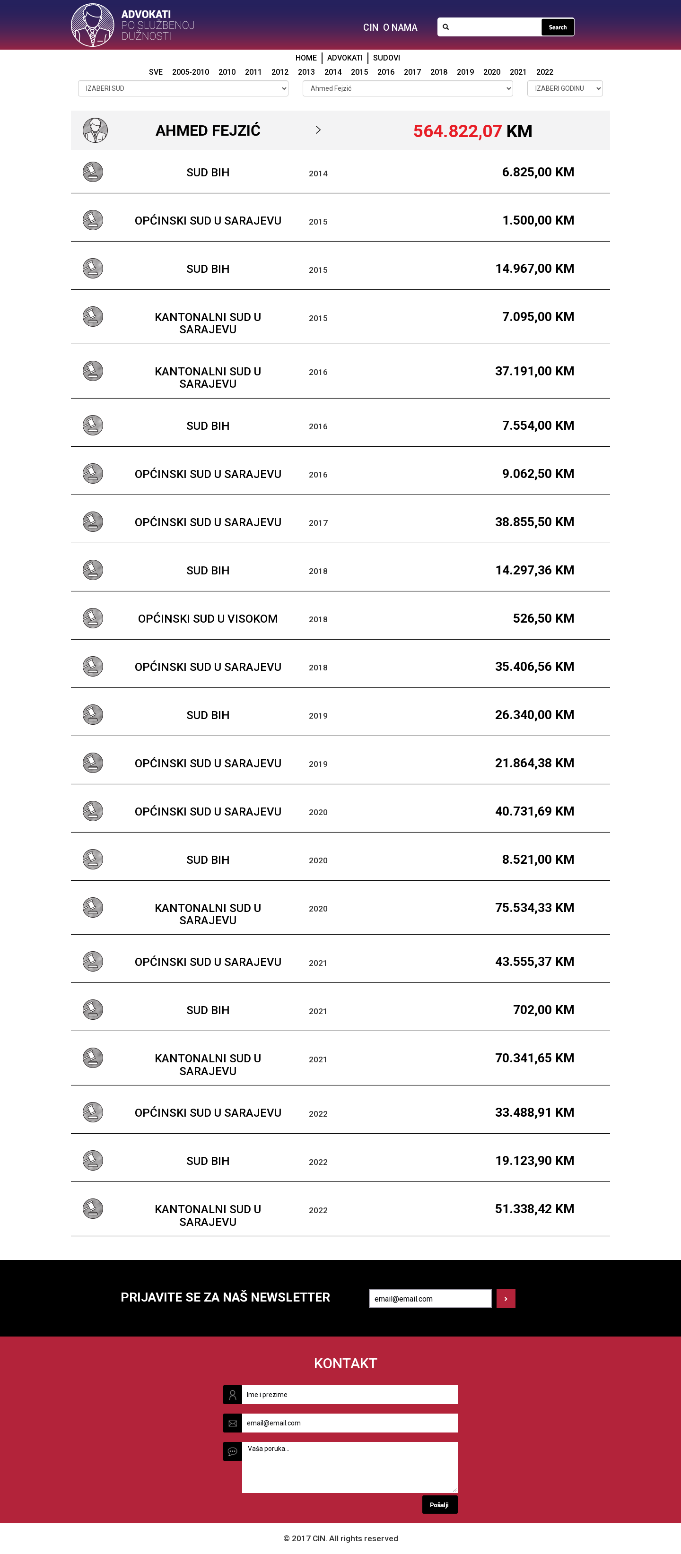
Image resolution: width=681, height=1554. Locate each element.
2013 (306, 72)
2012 (279, 72)
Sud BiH (208, 172)
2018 (438, 72)
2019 (465, 72)
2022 (544, 72)
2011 (253, 72)
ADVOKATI (345, 57)
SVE (156, 72)
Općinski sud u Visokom (208, 618)
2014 (332, 72)
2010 (227, 72)
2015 (359, 72)
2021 (518, 72)
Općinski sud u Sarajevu (208, 220)
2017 (412, 72)
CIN (370, 27)
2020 (491, 72)
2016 (385, 72)
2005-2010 (190, 72)
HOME (306, 57)
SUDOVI (386, 57)
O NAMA (400, 27)
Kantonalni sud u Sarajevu (208, 323)
